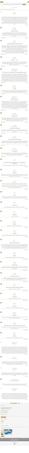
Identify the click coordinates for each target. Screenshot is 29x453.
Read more (11, 447)
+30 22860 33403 (5, 418)
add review (4, 38)
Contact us (3, 413)
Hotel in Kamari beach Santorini (5, 416)
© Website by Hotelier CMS (14, 449)
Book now (24, 4)
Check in (5, 4)
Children (22, 4)
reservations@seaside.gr (5, 420)
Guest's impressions (5, 433)
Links (2, 430)
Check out (11, 4)
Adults (17, 4)
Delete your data (17, 447)
